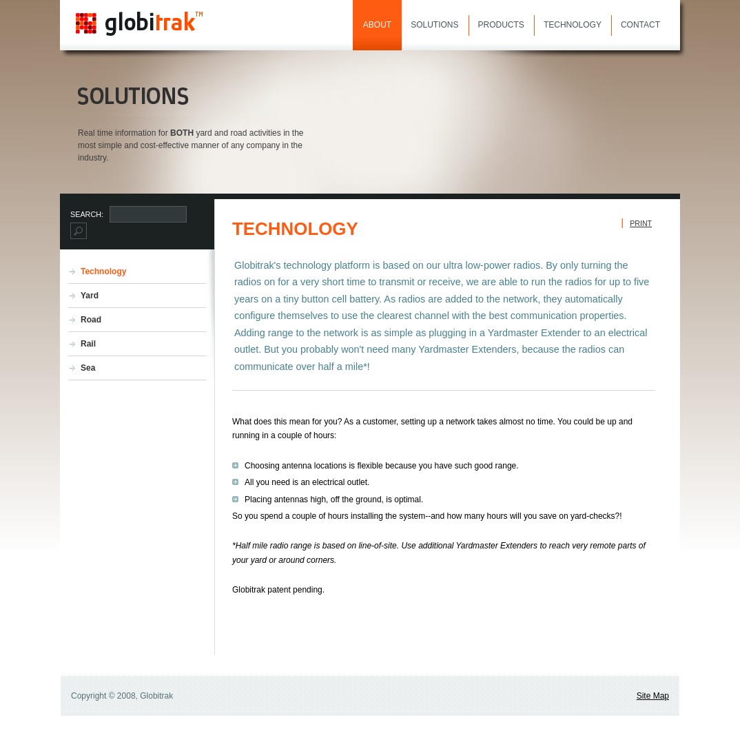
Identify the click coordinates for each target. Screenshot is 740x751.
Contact (640, 25)
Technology (573, 25)
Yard (90, 295)
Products (501, 25)
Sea (88, 368)
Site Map (653, 696)
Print (641, 223)
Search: (87, 214)
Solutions (434, 25)
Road (91, 320)
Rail (88, 344)
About (377, 25)
